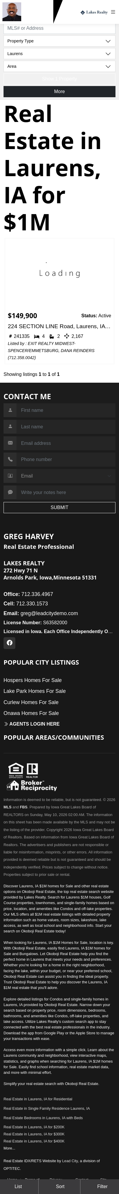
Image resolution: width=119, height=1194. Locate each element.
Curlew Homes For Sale (31, 702)
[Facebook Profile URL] (9, 643)
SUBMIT (59, 507)
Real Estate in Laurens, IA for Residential (38, 1099)
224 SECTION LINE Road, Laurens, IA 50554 (59, 326)
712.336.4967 (28, 594)
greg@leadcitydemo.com (41, 613)
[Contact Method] (65, 476)
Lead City (70, 1161)
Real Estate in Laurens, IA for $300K (34, 1134)
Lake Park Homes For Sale (35, 691)
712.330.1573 (38, 18)
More (59, 91)
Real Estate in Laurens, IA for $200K (34, 1127)
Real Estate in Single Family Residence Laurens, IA (47, 1108)
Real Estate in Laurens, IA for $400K (34, 1141)
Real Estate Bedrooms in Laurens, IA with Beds (43, 1118)
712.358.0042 (21, 357)
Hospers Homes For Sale (33, 680)
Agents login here (32, 723)
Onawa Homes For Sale (31, 713)
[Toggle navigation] (114, 12)
